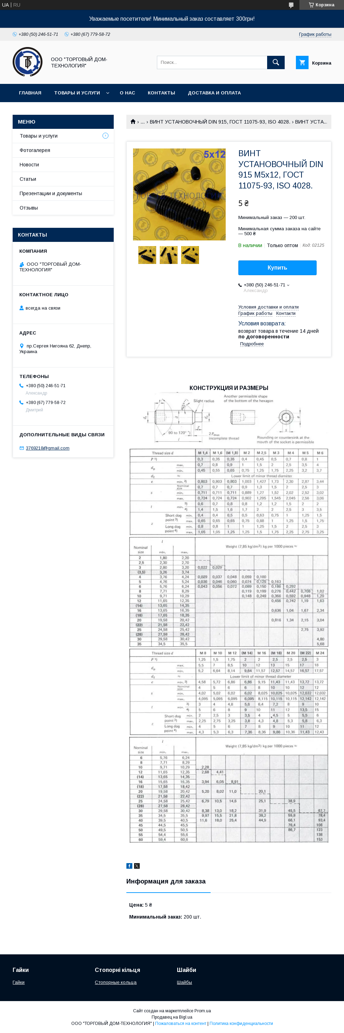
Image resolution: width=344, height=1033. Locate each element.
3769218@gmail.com (48, 448)
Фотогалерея (35, 150)
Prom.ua (202, 1010)
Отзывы (29, 208)
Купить (277, 268)
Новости (29, 164)
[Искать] (276, 62)
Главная (30, 92)
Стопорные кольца (116, 982)
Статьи (28, 179)
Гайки (19, 982)
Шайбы (184, 982)
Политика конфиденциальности (241, 1023)
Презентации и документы (51, 193)
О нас (127, 92)
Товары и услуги (77, 92)
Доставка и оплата (214, 92)
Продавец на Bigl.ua (172, 1017)
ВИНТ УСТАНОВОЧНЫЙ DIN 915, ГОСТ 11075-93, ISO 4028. (220, 122)
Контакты (161, 92)
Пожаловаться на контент (180, 1023)
